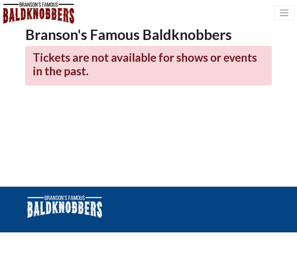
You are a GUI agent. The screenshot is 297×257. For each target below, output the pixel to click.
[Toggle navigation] (284, 13)
